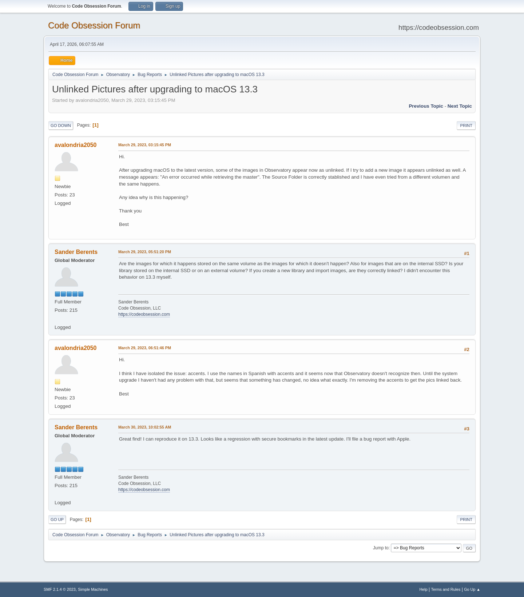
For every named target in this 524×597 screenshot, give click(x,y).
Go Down (61, 125)
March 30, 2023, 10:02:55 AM (144, 427)
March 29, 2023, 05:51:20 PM (144, 252)
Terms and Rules (446, 589)
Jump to (381, 547)
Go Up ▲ (472, 589)
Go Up (57, 519)
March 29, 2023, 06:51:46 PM (144, 348)
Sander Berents (76, 252)
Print (466, 125)
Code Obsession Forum (94, 25)
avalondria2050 (76, 145)
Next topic (460, 106)
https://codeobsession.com (144, 314)
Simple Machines (93, 589)
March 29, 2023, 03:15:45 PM (144, 145)
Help (424, 589)
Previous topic (426, 106)
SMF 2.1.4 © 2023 (60, 589)
